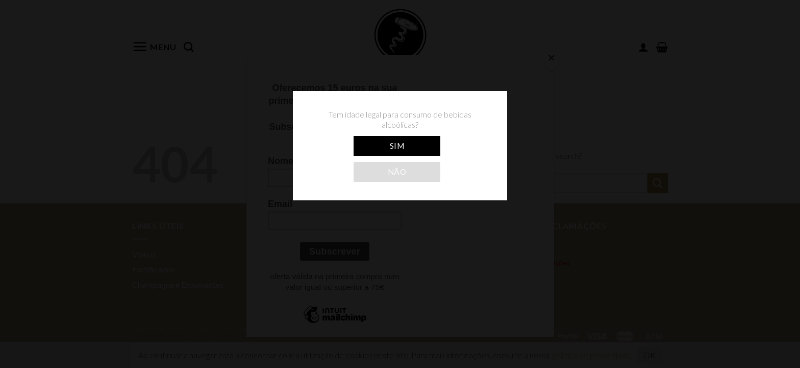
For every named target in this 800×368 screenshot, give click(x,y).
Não (397, 171)
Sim (397, 145)
